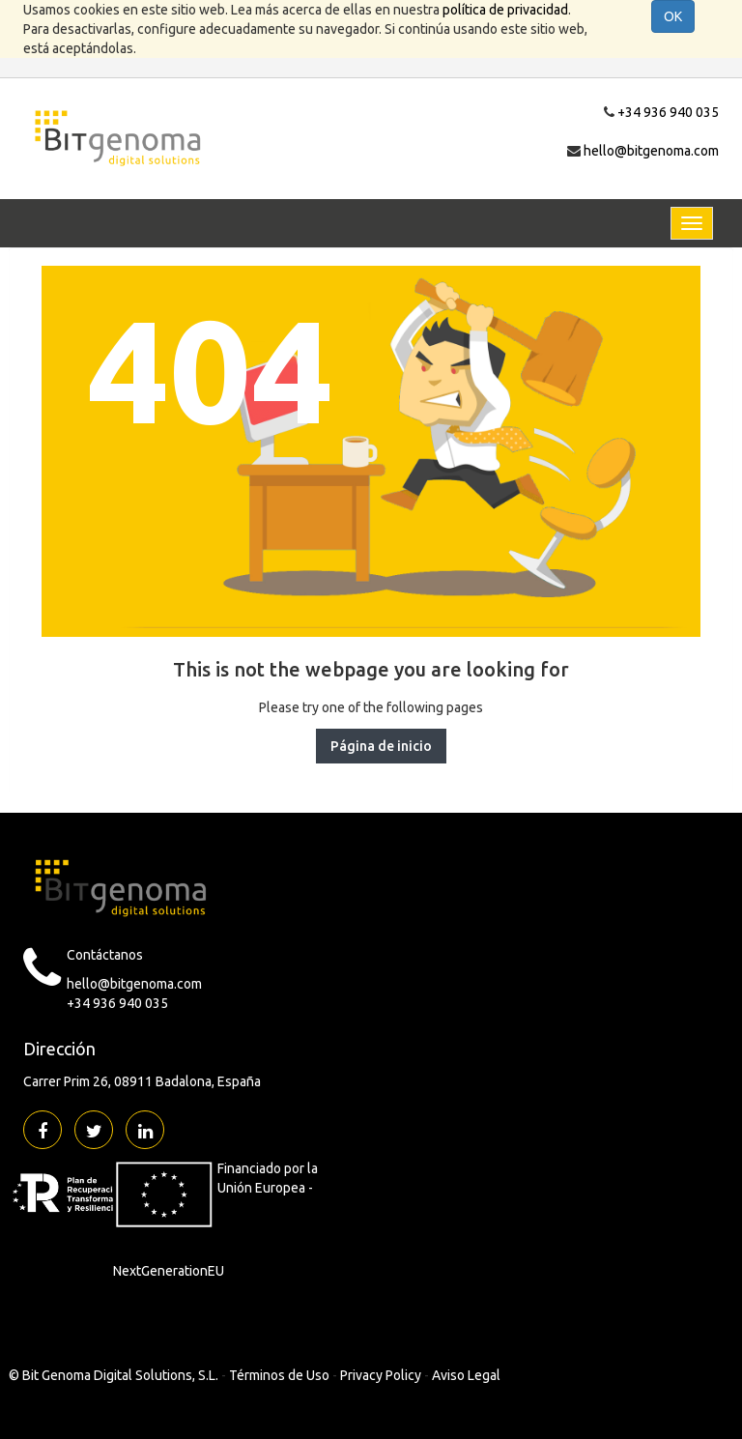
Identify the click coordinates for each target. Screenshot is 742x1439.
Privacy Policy (380, 1375)
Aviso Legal (466, 1375)
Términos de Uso (279, 1375)
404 (210, 369)
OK (673, 16)
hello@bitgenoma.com (651, 150)
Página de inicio (381, 746)
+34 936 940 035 (668, 112)
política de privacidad (505, 9)
